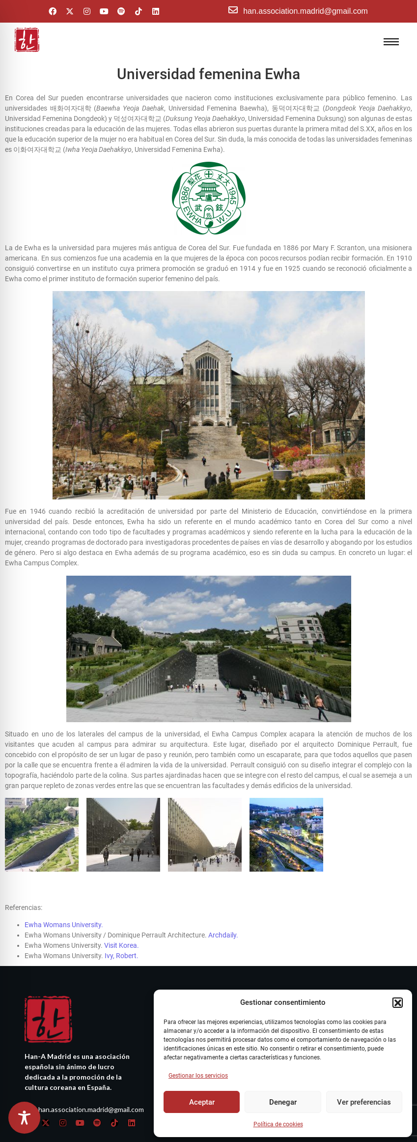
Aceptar (202, 1102)
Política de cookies (278, 1124)
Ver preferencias (364, 1102)
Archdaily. (223, 921)
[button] (397, 1002)
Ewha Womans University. (64, 910)
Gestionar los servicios (198, 1075)
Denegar (283, 1102)
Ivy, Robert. (122, 941)
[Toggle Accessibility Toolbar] (24, 1118)
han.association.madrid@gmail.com (305, 11)
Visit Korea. (121, 931)
